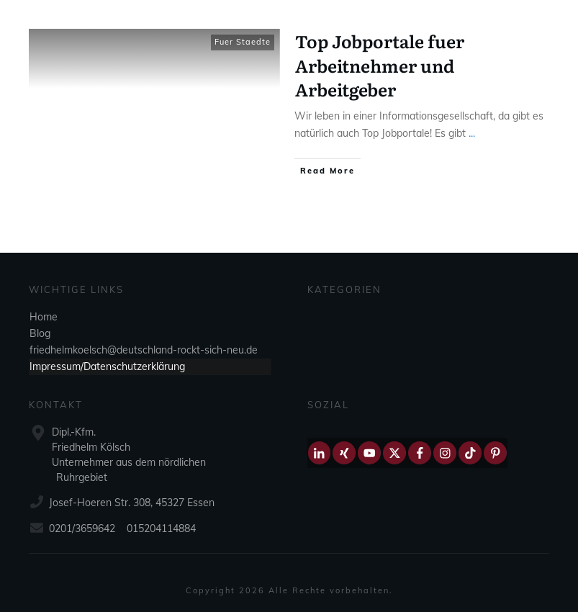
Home (44, 316)
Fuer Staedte (243, 42)
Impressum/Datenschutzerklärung (107, 366)
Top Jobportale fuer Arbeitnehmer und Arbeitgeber (379, 65)
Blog (40, 333)
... (472, 133)
